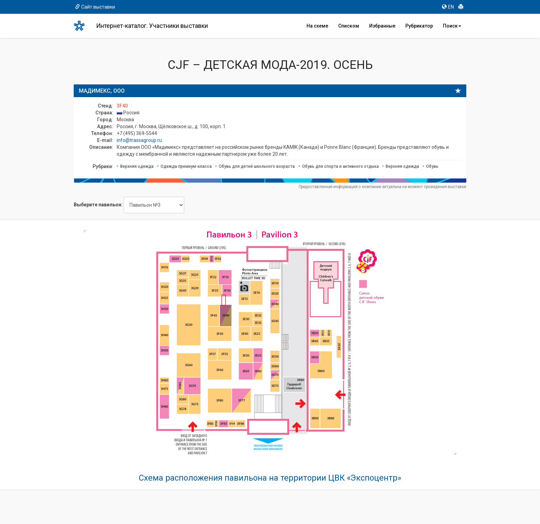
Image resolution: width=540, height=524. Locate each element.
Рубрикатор (419, 26)
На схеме (317, 26)
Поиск (452, 26)
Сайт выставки (95, 7)
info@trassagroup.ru (139, 140)
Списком (348, 26)
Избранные (382, 26)
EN (448, 7)
